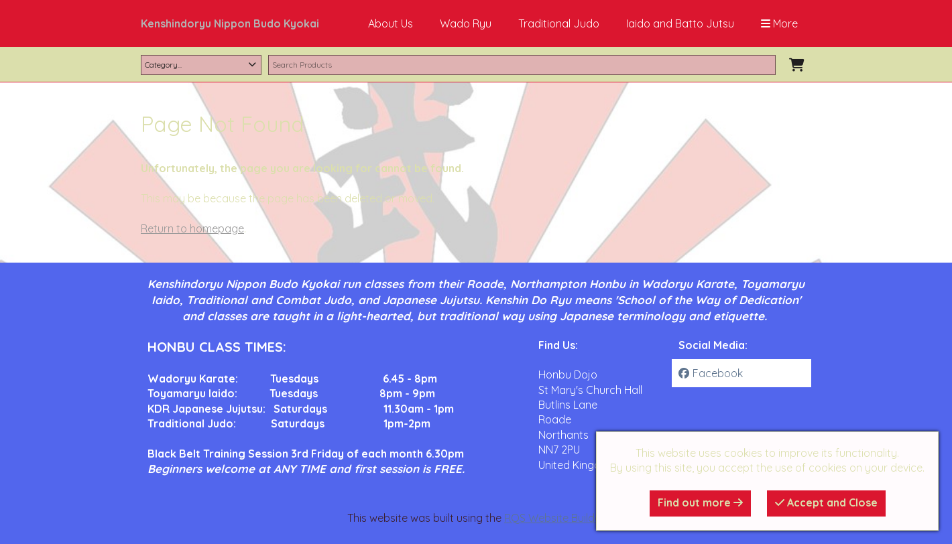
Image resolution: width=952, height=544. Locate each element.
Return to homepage (192, 228)
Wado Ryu (465, 23)
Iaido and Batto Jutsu (680, 23)
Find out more (700, 502)
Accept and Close (826, 502)
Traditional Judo (558, 23)
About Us (390, 23)
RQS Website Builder (554, 518)
